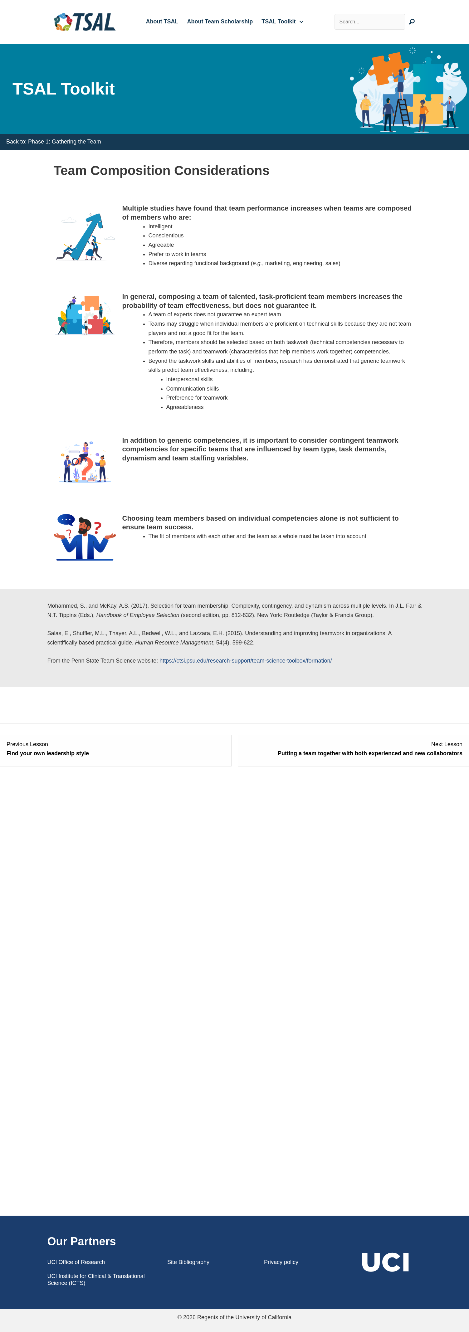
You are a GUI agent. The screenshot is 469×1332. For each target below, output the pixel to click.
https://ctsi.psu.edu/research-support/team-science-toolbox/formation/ (245, 661)
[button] (301, 21)
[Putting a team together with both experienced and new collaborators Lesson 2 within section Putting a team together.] (353, 749)
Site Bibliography (188, 1262)
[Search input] (370, 22)
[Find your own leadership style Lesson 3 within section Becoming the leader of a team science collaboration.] (115, 749)
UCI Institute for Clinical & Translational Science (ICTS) (96, 1279)
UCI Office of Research (76, 1262)
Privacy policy (281, 1262)
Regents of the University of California (244, 1317)
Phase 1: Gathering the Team (64, 142)
